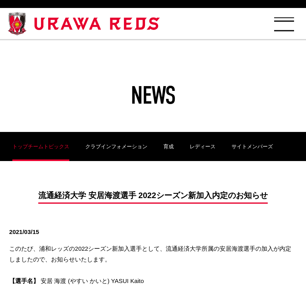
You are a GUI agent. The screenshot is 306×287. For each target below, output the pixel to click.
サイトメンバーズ (252, 146)
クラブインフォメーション (116, 146)
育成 (168, 146)
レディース (203, 146)
